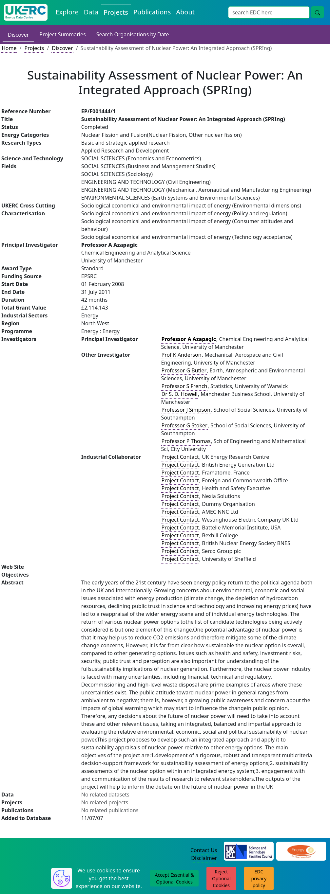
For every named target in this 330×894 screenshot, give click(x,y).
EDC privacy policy (258, 878)
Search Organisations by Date (132, 34)
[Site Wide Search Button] (317, 12)
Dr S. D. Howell (180, 394)
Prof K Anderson (182, 354)
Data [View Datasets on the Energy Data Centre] (91, 12)
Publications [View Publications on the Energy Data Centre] (152, 12)
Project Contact (180, 456)
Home (9, 48)
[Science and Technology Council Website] (248, 850)
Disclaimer (204, 858)
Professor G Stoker (184, 425)
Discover (18, 34)
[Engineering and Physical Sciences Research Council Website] (301, 850)
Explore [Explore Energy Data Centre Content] (66, 12)
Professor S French (184, 386)
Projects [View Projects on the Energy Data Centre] (116, 12)
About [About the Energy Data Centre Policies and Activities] (185, 12)
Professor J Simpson (186, 409)
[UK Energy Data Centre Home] (26, 12)
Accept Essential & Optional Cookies (174, 878)
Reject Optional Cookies (221, 878)
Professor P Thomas (186, 441)
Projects (34, 48)
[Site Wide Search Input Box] (269, 12)
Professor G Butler (184, 370)
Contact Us (203, 850)
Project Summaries (62, 34)
